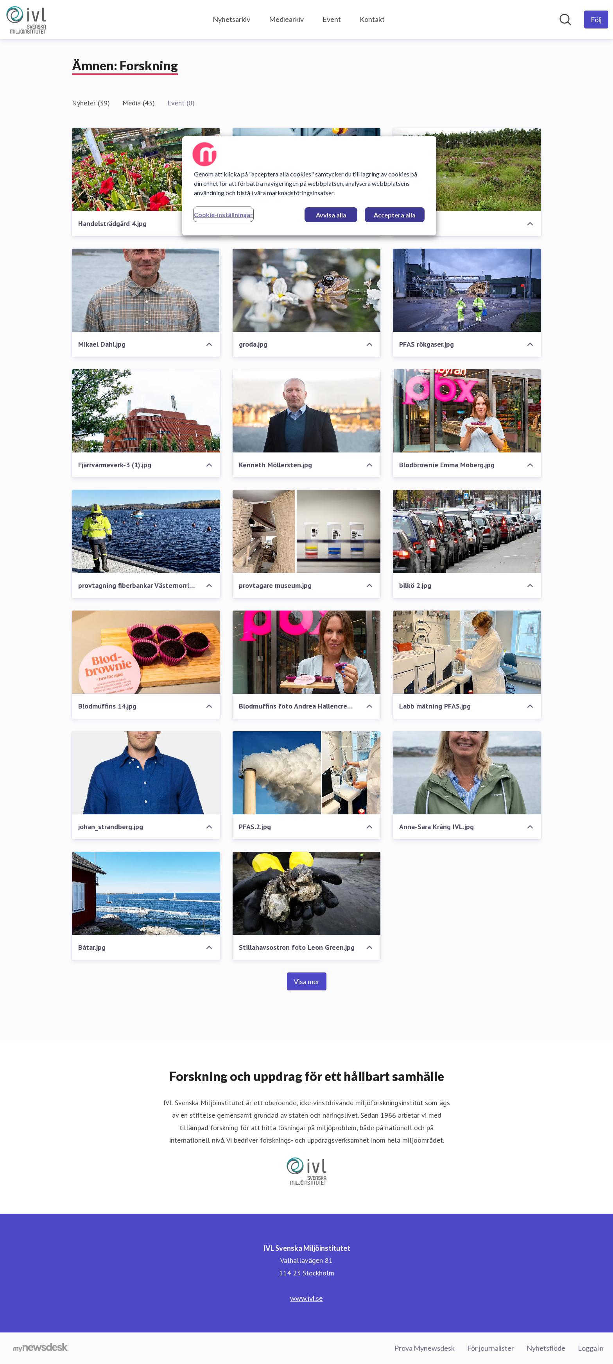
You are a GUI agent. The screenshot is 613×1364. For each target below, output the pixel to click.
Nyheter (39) (91, 102)
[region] (309, 185)
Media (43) (138, 102)
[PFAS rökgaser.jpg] (467, 290)
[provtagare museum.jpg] (307, 531)
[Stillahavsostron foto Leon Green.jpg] (307, 893)
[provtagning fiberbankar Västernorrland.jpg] (146, 531)
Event (332, 19)
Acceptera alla (395, 215)
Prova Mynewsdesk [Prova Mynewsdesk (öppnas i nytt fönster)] (424, 1348)
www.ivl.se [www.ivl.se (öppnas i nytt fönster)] (306, 1298)
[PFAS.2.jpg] (307, 772)
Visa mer (307, 981)
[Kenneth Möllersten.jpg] (307, 410)
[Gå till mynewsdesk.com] (40, 1348)
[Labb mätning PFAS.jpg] (467, 652)
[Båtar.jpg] (146, 893)
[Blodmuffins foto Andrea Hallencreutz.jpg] (307, 652)
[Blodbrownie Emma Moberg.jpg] (467, 410)
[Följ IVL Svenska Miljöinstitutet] (596, 19)
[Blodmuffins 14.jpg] (146, 652)
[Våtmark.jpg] (467, 169)
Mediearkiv (286, 19)
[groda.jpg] (307, 290)
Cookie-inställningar (223, 214)
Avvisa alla (331, 215)
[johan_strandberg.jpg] (146, 772)
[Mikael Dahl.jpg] (146, 290)
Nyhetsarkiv (231, 19)
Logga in (591, 1348)
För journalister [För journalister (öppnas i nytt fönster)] (490, 1348)
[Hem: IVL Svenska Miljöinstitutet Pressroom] (26, 19)
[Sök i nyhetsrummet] (565, 19)
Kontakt (372, 19)
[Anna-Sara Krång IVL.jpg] (467, 772)
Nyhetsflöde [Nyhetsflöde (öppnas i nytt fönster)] (546, 1348)
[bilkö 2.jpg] (467, 531)
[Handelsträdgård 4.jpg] (146, 169)
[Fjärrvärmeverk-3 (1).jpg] (146, 410)
